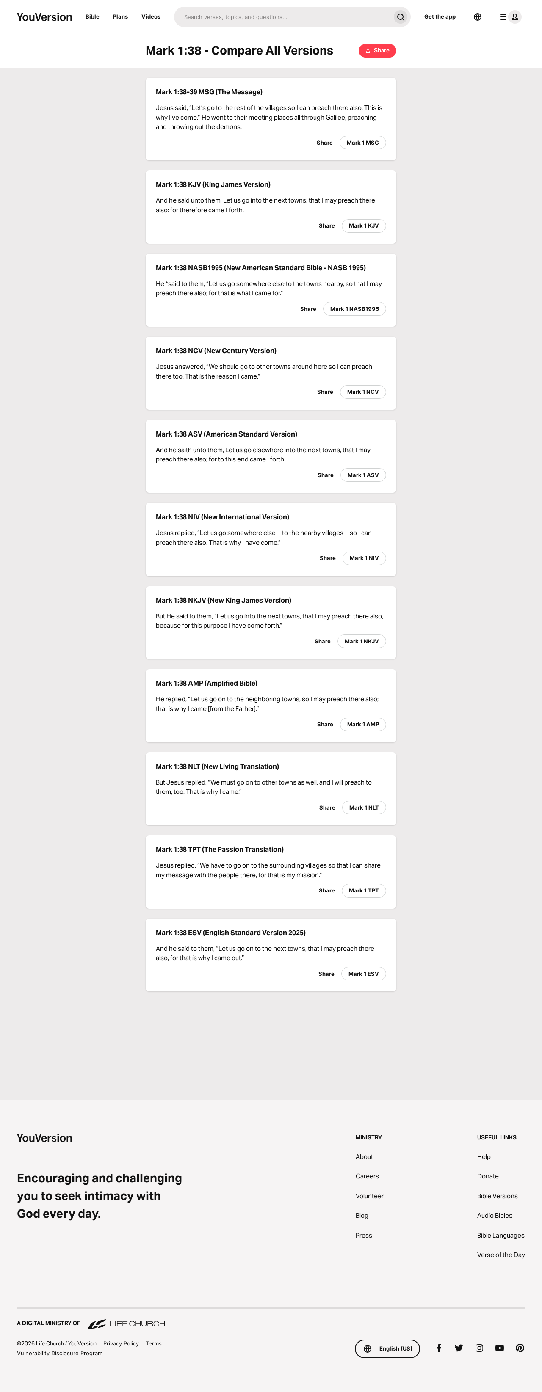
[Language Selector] (477, 16)
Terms (154, 1343)
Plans (120, 16)
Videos (150, 16)
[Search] (282, 17)
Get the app (440, 16)
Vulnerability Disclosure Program (59, 1353)
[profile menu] (509, 16)
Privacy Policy (121, 1343)
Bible (93, 16)
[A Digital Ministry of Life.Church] (271, 1319)
